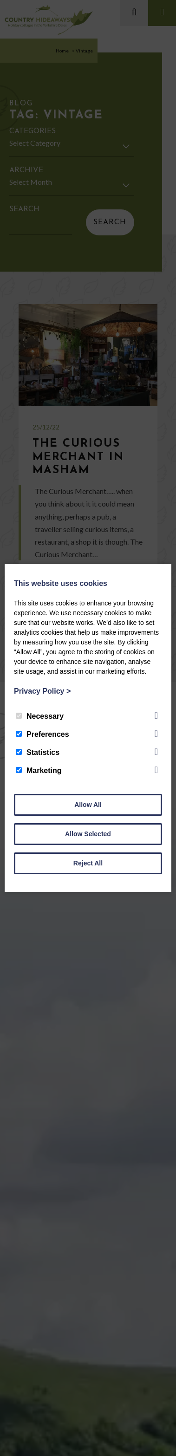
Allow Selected (88, 834)
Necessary (40, 716)
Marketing (39, 770)
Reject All (88, 863)
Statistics (37, 752)
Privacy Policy (42, 691)
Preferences (42, 734)
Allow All (88, 804)
